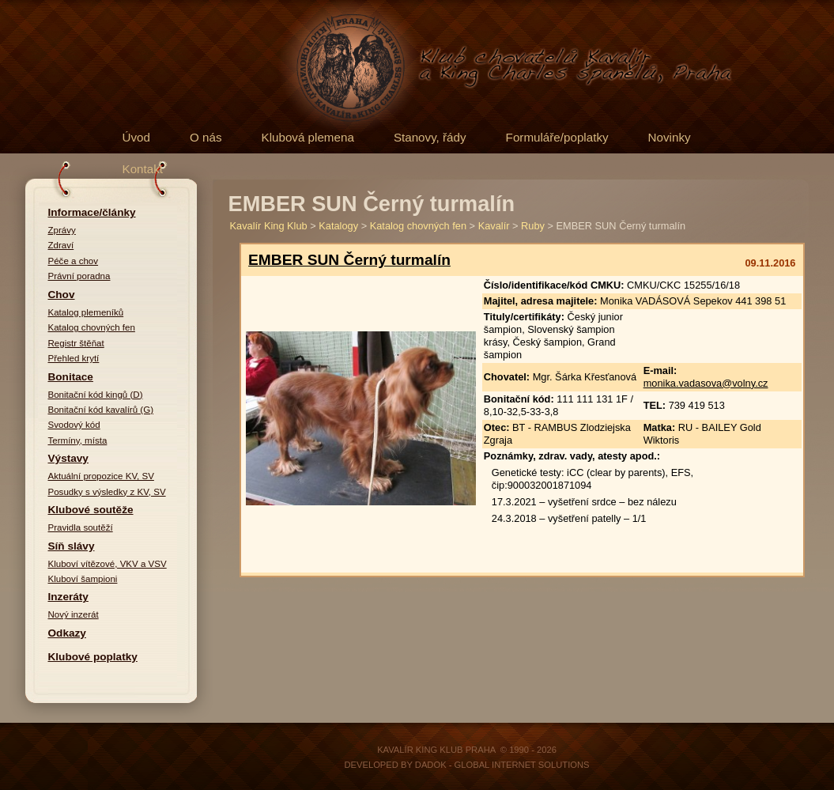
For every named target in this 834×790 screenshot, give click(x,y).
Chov (61, 295)
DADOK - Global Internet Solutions (502, 764)
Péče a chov (73, 261)
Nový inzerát (73, 614)
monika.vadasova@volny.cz (705, 383)
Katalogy (338, 226)
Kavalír (494, 226)
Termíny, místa (78, 440)
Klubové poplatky (93, 657)
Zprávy (62, 230)
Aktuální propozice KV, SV (101, 476)
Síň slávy (71, 546)
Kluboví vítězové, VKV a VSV (107, 564)
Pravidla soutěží (80, 527)
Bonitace (70, 377)
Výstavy (68, 458)
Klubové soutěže (91, 510)
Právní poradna (79, 276)
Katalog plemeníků (86, 312)
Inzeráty (68, 597)
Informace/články (92, 212)
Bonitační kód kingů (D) (95, 394)
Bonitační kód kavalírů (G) (101, 409)
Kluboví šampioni (83, 579)
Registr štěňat (76, 343)
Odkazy (67, 633)
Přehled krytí (74, 358)
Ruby (533, 226)
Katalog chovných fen (91, 327)
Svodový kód (74, 424)
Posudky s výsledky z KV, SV (107, 492)
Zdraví (61, 245)
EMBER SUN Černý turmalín (349, 259)
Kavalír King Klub (269, 226)
